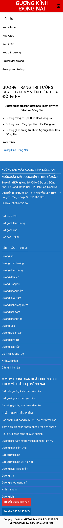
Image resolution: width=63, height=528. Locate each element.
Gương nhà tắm (11, 312)
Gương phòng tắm (12, 291)
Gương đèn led (10, 277)
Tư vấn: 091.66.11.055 (16, 511)
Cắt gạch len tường (13, 223)
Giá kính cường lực (13, 353)
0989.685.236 (20, 203)
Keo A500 (8, 44)
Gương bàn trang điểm (15, 468)
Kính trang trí (9, 489)
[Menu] (5, 6)
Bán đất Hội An (10, 237)
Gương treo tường (14, 69)
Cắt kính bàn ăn (11, 367)
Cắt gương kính (11, 454)
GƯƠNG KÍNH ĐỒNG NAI (32, 6)
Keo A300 (8, 35)
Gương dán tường (13, 61)
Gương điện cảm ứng (14, 447)
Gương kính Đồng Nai (15, 150)
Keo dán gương (12, 52)
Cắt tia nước (9, 216)
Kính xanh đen (10, 360)
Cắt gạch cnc (9, 230)
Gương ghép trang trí (14, 482)
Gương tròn (8, 475)
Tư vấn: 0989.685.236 (16, 502)
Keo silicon (9, 27)
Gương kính (8, 496)
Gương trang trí (11, 284)
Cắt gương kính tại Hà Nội (17, 461)
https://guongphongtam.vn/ (37, 440)
